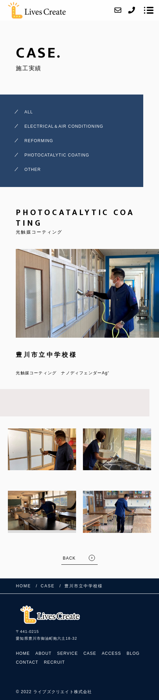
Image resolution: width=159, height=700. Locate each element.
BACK (69, 558)
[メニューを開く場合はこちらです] (148, 10)
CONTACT (27, 662)
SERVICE (67, 653)
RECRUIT (54, 662)
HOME (23, 653)
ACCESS (111, 653)
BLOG (132, 653)
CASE (89, 653)
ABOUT (43, 653)
